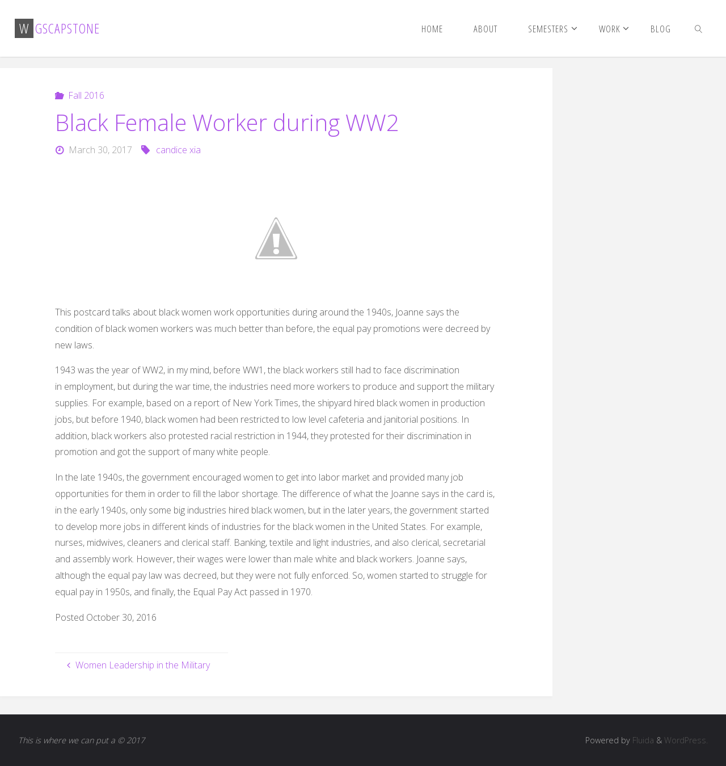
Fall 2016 (86, 95)
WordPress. (686, 740)
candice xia (178, 150)
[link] (698, 28)
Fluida (642, 740)
